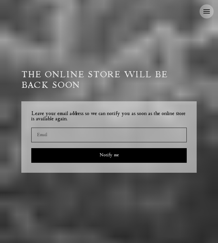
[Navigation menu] (206, 11)
